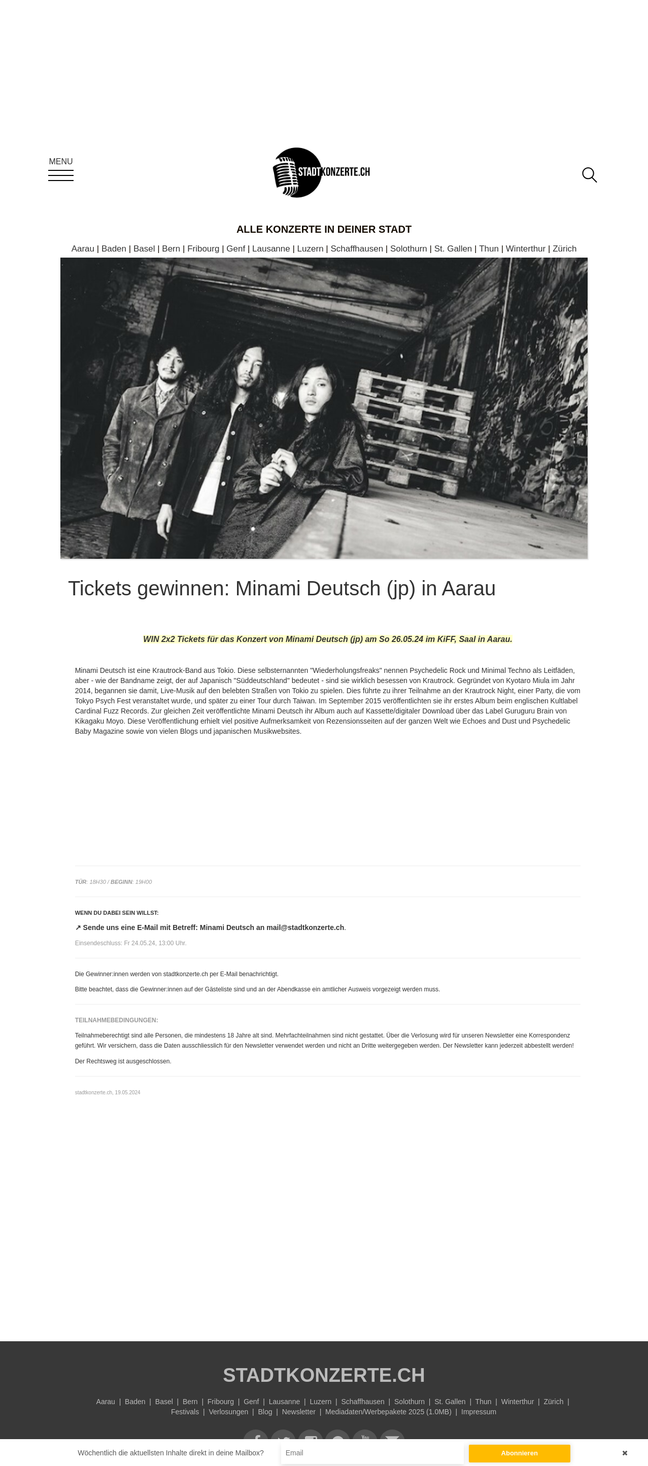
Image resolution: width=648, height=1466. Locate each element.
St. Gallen (453, 249)
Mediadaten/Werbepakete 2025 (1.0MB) (388, 1412)
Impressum (478, 1412)
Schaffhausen (356, 249)
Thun (489, 249)
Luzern (310, 249)
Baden (113, 249)
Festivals (185, 1412)
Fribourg (203, 249)
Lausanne (271, 249)
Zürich (564, 249)
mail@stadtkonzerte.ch (305, 927)
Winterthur (525, 249)
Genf (235, 249)
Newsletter (299, 1412)
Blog (265, 1412)
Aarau (83, 249)
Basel (144, 249)
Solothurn (408, 249)
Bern (171, 249)
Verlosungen (228, 1412)
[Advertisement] (328, 1235)
